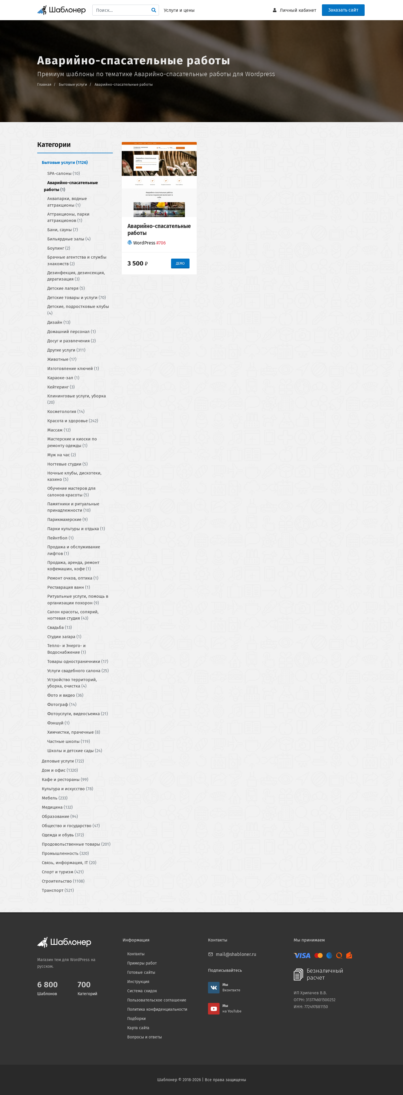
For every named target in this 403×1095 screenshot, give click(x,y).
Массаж (59, 430)
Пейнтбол (60, 538)
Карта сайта (138, 1027)
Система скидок (142, 991)
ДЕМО (180, 263)
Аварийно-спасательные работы (124, 84)
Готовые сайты (141, 972)
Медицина (57, 807)
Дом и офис (60, 770)
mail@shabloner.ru (236, 954)
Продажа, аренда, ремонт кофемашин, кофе (73, 565)
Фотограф (61, 704)
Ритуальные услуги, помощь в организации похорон (77, 600)
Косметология (66, 411)
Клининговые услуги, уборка (76, 399)
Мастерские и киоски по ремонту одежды (72, 442)
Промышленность (65, 853)
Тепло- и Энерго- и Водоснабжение (66, 649)
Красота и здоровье (72, 420)
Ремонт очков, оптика (72, 578)
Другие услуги (66, 349)
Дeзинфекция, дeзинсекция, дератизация (76, 276)
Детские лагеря (66, 288)
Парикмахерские (67, 519)
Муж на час (61, 454)
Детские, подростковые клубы (78, 310)
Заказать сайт (343, 10)
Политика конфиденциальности (157, 1009)
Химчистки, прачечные (73, 732)
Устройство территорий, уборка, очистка (72, 683)
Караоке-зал (63, 377)
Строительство (63, 881)
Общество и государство (71, 825)
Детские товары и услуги (76, 297)
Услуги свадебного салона (78, 670)
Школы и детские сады (74, 750)
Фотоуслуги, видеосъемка (77, 713)
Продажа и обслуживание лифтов (73, 550)
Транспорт (58, 890)
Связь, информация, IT (69, 862)
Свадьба (59, 627)
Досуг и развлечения (71, 340)
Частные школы (68, 741)
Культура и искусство (67, 788)
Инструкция (138, 981)
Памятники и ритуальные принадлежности (73, 507)
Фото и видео (65, 695)
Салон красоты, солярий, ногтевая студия (73, 615)
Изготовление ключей (73, 368)
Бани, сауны (62, 229)
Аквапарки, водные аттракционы (67, 202)
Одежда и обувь (63, 835)
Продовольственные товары (76, 844)
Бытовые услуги (73, 84)
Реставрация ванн (68, 587)
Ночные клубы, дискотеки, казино (74, 476)
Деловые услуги (63, 761)
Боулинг (58, 248)
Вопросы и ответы (144, 1037)
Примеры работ (142, 963)
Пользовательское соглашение (156, 1000)
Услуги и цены (179, 10)
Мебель (55, 798)
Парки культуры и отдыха (76, 528)
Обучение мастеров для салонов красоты (71, 492)
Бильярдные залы (69, 239)
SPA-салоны (63, 173)
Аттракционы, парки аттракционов (68, 217)
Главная (44, 84)
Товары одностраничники (77, 661)
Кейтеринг (61, 386)
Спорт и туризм (63, 871)
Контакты (136, 954)
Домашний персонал (71, 331)
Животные (61, 359)
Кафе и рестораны (65, 779)
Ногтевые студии (67, 463)
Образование (60, 816)
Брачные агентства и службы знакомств (76, 260)
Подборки (136, 1018)
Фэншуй (58, 723)
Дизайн (58, 322)
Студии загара (64, 636)
